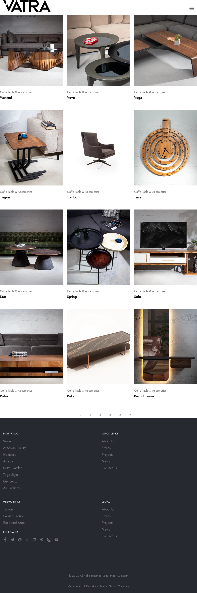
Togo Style (10, 474)
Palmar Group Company (114, 586)
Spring (72, 296)
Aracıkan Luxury (14, 448)
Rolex (4, 396)
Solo (137, 296)
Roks (70, 396)
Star (3, 296)
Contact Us (109, 468)
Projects (107, 454)
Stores (106, 448)
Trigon (5, 197)
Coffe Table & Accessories (16, 92)
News (106, 461)
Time (137, 197)
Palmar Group (13, 516)
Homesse (10, 454)
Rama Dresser (144, 396)
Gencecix (10, 481)
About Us (108, 441)
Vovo (71, 97)
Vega (138, 97)
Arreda (8, 461)
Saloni (7, 441)
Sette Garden (12, 468)
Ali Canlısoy (11, 488)
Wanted (6, 97)
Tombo (72, 197)
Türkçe (8, 509)
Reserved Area (14, 522)
